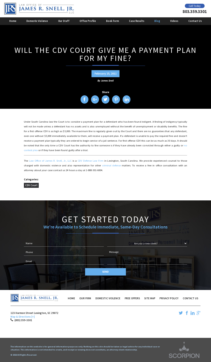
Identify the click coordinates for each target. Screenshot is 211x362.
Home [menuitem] (12, 20)
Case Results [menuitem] (136, 20)
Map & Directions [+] (23, 316)
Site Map (149, 298)
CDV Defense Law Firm (90, 160)
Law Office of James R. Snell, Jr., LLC (50, 160)
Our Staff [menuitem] (63, 20)
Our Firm (85, 298)
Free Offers (132, 298)
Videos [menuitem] (174, 20)
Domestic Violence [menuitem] (37, 20)
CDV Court (31, 185)
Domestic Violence (107, 298)
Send (105, 271)
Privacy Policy (168, 298)
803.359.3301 (195, 11)
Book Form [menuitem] (112, 20)
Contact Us (190, 298)
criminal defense (111, 165)
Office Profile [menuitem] (88, 20)
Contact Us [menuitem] (195, 20)
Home (71, 298)
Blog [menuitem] (157, 20)
